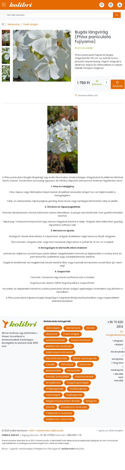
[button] (67, 55)
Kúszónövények (84, 376)
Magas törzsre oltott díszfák (63, 401)
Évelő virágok (31, 24)
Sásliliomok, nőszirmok (59, 419)
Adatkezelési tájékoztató (50, 430)
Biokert (118, 344)
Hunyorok (51, 334)
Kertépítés (117, 357)
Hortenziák (73, 370)
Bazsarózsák (53, 370)
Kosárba (118, 84)
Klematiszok (73, 328)
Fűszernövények (81, 340)
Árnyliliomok (53, 382)
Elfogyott (91, 401)
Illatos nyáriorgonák (85, 358)
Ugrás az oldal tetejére (109, 430)
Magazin (117, 340)
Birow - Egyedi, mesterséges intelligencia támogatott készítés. (43, 448)
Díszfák (50, 407)
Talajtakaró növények (59, 413)
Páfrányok (67, 364)
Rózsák (90, 328)
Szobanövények (55, 340)
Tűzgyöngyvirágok (78, 382)
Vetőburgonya (78, 389)
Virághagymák (54, 389)
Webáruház (13, 24)
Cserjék (50, 364)
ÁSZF (31, 430)
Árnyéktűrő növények (74, 407)
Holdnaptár (117, 368)
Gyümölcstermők (56, 358)
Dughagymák (74, 395)
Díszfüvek (85, 364)
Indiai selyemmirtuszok (59, 352)
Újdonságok (53, 328)
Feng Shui (117, 362)
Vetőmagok (53, 395)
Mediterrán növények (59, 346)
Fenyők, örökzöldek (57, 376)
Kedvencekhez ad (86, 95)
